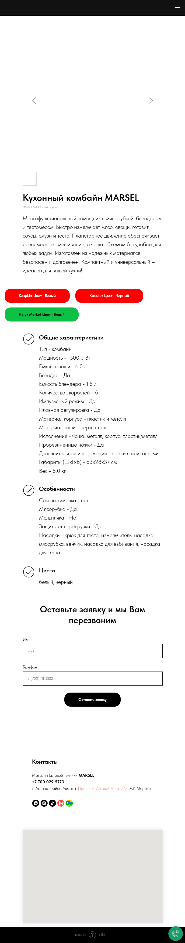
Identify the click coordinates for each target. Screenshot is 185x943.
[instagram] (44, 803)
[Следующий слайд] (151, 101)
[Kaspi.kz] (60, 803)
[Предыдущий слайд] (34, 101)
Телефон (30, 667)
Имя (26, 639)
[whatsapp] (35, 803)
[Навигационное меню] (177, 7)
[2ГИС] (69, 803)
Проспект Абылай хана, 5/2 (102, 788)
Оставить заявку (92, 699)
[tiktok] (52, 803)
